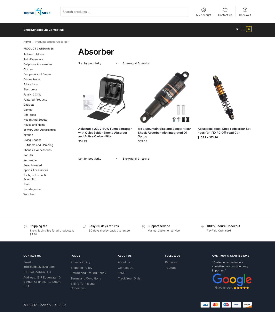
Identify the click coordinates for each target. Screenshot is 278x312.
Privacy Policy (80, 260)
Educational (30, 82)
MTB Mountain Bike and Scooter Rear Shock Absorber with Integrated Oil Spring (164, 131)
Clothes (28, 67)
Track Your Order (130, 276)
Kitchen (28, 133)
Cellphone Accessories (37, 62)
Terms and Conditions (86, 276)
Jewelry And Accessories (39, 128)
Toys (26, 182)
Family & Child (32, 92)
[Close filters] (63, 47)
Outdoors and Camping (38, 143)
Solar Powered (32, 163)
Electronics (30, 87)
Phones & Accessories (37, 148)
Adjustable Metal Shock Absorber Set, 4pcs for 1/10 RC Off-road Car (224, 129)
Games (27, 108)
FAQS (121, 271)
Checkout (245, 12)
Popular (28, 153)
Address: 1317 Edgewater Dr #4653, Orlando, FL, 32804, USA (42, 280)
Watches (29, 192)
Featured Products (35, 97)
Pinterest (171, 260)
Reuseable (30, 158)
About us (124, 260)
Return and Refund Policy (88, 271)
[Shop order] (98, 62)
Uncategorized (32, 187)
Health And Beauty (35, 118)
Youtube (171, 266)
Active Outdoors (33, 52)
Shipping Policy (81, 266)
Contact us (225, 12)
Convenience (31, 77)
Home (27, 40)
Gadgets (28, 102)
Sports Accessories (35, 168)
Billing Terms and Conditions (83, 284)
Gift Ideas (29, 113)
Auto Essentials (33, 57)
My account (203, 12)
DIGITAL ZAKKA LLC (37, 270)
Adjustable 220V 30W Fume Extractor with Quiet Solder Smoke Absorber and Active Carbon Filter (105, 131)
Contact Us (125, 266)
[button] (244, 29)
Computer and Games (37, 72)
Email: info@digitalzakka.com (39, 263)
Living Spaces (32, 138)
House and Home (34, 123)
